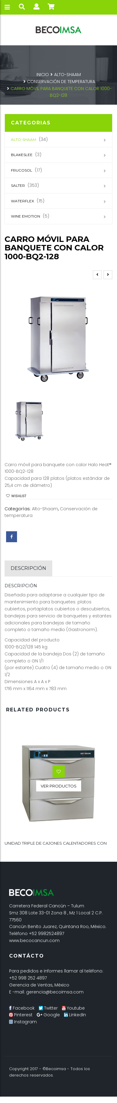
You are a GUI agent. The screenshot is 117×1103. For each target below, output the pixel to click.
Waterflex (22, 201)
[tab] (28, 568)
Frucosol (21, 170)
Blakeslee (22, 154)
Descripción (28, 568)
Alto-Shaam (67, 75)
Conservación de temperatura (61, 82)
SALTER (18, 185)
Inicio (42, 75)
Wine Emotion (25, 216)
